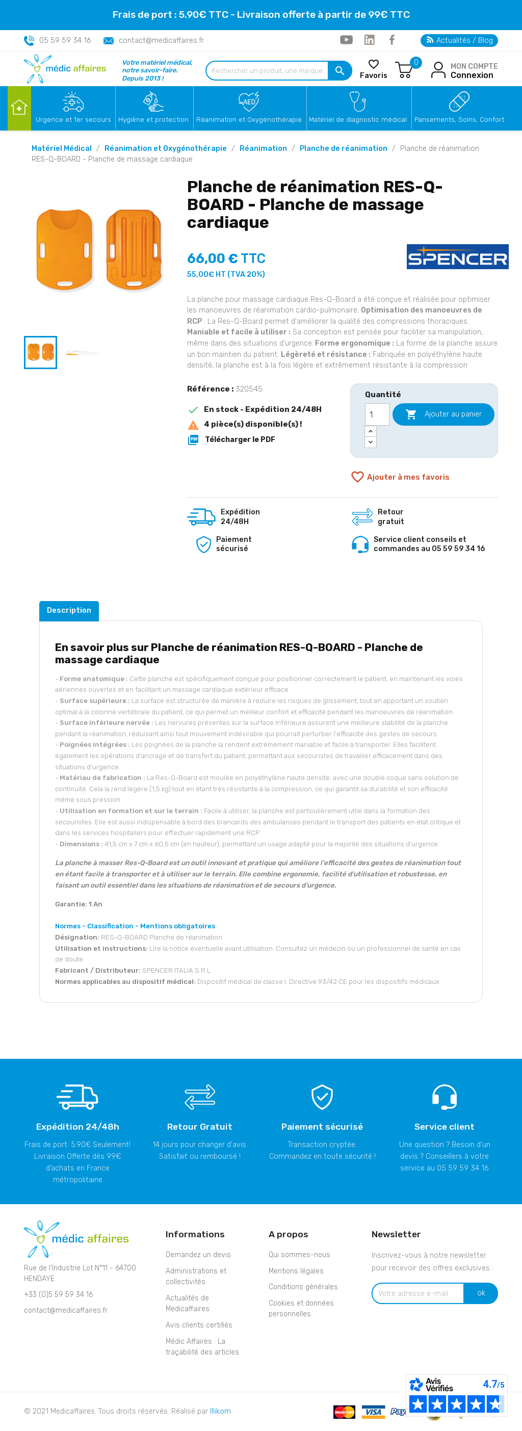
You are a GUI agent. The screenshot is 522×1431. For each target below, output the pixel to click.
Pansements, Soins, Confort (459, 119)
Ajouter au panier (443, 414)
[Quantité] (377, 414)
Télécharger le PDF (231, 440)
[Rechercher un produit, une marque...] (278, 71)
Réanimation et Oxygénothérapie (249, 119)
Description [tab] (69, 610)
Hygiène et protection (153, 119)
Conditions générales (303, 1287)
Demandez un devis (198, 1255)
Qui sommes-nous (299, 1255)
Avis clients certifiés (199, 1325)
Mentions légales (296, 1271)
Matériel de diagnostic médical (358, 119)
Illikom (220, 1411)
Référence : (210, 389)
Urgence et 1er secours (73, 119)
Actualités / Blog (460, 40)
